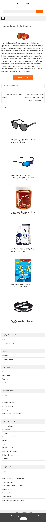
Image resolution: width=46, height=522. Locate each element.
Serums (5, 459)
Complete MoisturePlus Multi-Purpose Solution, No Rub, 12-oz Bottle (34, 97)
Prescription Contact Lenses (13, 413)
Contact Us (16, 512)
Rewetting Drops (8, 406)
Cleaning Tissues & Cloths (12, 486)
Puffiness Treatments (10, 451)
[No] (43, 518)
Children (5, 339)
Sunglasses (14, 85)
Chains (4, 471)
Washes (5, 379)
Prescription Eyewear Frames (13, 478)
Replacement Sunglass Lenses (13, 500)
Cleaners (5, 399)
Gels (4, 444)
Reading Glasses (8, 493)
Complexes (6, 430)
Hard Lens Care (8, 402)
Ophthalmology (7, 359)
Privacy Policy (24, 512)
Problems (5, 356)
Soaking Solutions (9, 410)
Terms (31, 512)
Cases (4, 395)
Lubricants (6, 375)
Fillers (4, 440)
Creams (5, 433)
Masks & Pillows (8, 448)
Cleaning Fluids (8, 482)
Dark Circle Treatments (10, 437)
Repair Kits (6, 489)
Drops (4, 372)
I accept (23, 519)
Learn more (23, 77)
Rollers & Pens (7, 455)
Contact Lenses (8, 343)
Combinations (7, 426)
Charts (4, 383)
